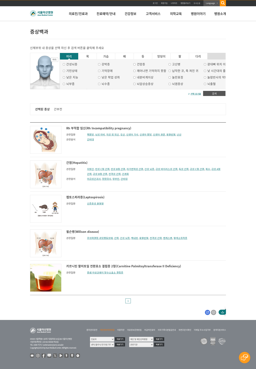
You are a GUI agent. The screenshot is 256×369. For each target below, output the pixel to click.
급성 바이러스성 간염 (166, 169)
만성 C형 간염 (102, 169)
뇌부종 (70, 84)
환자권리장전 (92, 329)
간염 (116, 238)
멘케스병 (167, 238)
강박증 (106, 64)
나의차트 (174, 3)
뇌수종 (106, 84)
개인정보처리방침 (107, 329)
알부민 (115, 179)
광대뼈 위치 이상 (217, 64)
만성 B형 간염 (118, 169)
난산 (179, 134)
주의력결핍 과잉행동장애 (100, 238)
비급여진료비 (149, 329)
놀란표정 (177, 77)
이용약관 (120, 329)
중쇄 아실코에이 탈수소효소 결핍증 (105, 272)
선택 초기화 (196, 93)
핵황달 (90, 134)
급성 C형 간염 (197, 169)
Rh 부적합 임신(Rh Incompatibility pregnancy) (98, 128)
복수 (208, 169)
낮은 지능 (72, 77)
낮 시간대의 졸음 (217, 71)
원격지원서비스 (219, 329)
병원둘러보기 (185, 3)
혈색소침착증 (180, 238)
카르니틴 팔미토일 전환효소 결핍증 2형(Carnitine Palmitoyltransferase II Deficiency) (123, 266)
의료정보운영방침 (134, 329)
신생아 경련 (159, 134)
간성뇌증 (71, 64)
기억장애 (107, 71)
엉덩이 (161, 56)
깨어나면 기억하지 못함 (151, 71)
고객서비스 (153, 13)
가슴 (106, 56)
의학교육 (176, 13)
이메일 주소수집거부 (202, 329)
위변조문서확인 (185, 329)
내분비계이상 (145, 77)
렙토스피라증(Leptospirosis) (85, 197)
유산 (122, 134)
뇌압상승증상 (145, 84)
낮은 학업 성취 (111, 77)
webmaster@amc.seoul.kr (53, 344)
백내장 (134, 238)
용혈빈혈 (171, 134)
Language (210, 3)
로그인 (155, 3)
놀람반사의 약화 (217, 77)
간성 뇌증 (149, 169)
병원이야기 (198, 13)
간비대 (90, 139)
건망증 (141, 64)
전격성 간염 (115, 174)
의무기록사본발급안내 (167, 329)
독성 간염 (184, 169)
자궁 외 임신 (112, 134)
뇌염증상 (177, 84)
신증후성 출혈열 (95, 203)
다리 (198, 56)
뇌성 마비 (100, 134)
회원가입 (164, 3)
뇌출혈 (211, 84)
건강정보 (130, 13)
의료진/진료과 (78, 13)
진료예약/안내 (105, 13)
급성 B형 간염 (100, 174)
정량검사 (106, 179)
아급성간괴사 (94, 179)
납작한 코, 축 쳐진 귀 (185, 71)
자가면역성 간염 (135, 169)
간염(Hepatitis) (77, 162)
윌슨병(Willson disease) (82, 231)
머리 (69, 56)
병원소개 (220, 13)
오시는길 (197, 3)
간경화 (125, 174)
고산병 (176, 64)
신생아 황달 (146, 134)
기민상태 (71, 71)
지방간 (90, 169)
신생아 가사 (132, 134)
